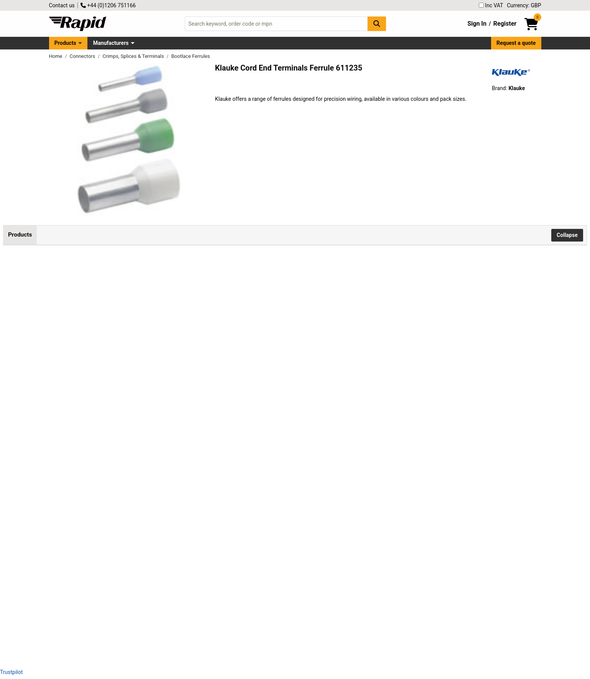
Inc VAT (491, 5)
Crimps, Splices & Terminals (133, 56)
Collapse (567, 235)
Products (65, 43)
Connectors (83, 56)
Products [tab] (20, 234)
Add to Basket (233, 289)
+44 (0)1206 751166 (108, 5)
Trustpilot (11, 672)
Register (504, 23)
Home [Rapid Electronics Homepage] (56, 56)
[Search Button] (377, 23)
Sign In (476, 23)
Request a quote (516, 43)
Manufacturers (111, 43)
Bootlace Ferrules (190, 56)
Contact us (62, 5)
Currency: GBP (524, 5)
